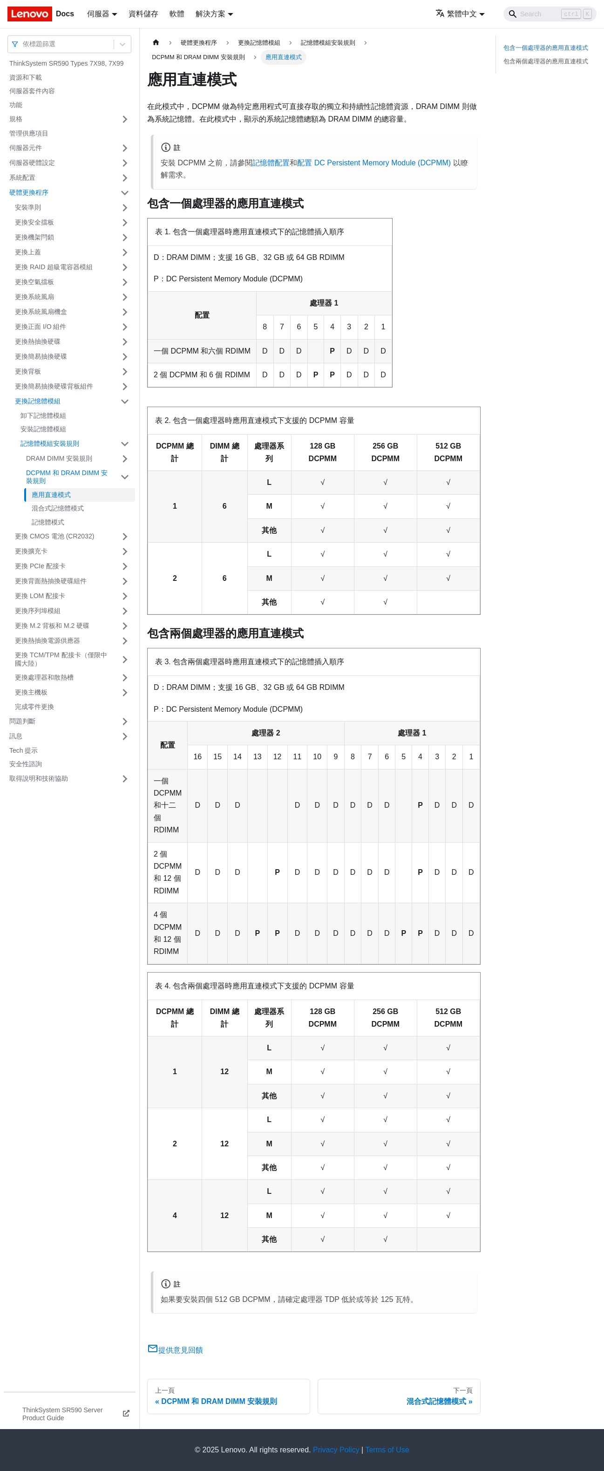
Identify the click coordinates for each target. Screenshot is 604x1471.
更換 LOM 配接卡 (40, 595)
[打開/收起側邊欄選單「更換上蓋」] (125, 252)
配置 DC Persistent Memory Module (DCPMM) (374, 163)
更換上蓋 (28, 252)
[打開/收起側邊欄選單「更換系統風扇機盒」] (125, 312)
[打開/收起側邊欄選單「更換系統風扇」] (125, 297)
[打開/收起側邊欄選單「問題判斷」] (125, 721)
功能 (15, 105)
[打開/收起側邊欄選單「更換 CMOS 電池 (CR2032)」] (125, 536)
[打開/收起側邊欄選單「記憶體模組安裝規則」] (125, 443)
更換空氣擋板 (34, 282)
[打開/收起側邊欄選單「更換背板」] (125, 371)
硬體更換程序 (28, 192)
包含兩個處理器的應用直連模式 (545, 61)
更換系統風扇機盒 (41, 311)
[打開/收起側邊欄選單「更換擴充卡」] (125, 551)
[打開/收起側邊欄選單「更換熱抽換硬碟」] (125, 341)
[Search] (550, 14)
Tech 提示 (23, 750)
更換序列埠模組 (38, 610)
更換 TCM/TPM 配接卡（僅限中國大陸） (61, 659)
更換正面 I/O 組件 (40, 326)
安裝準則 (28, 207)
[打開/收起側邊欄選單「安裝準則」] (125, 207)
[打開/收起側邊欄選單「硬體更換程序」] (125, 192)
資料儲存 (143, 14)
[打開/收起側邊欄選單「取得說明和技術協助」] (125, 778)
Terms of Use (387, 1450)
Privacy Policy (336, 1450)
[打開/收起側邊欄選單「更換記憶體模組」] (125, 401)
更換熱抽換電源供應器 (47, 640)
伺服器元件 (25, 147)
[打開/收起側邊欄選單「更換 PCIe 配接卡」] (125, 566)
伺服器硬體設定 (32, 162)
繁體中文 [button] (456, 14)
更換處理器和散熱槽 (44, 677)
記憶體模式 (48, 522)
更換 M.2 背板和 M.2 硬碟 (52, 625)
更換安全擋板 (34, 222)
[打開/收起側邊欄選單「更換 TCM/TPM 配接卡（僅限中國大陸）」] (125, 659)
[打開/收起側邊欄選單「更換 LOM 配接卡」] (125, 596)
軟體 (177, 14)
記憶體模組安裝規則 (49, 443)
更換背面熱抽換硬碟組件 (51, 581)
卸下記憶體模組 (43, 415)
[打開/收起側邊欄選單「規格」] (125, 119)
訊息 (15, 736)
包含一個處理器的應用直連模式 (545, 47)
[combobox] (24, 44)
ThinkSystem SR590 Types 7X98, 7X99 (66, 63)
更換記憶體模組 (38, 401)
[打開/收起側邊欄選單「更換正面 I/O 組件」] (125, 327)
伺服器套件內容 (32, 91)
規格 (15, 119)
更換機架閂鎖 (34, 237)
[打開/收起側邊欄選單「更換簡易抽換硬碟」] (125, 356)
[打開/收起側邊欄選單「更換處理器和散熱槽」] (125, 677)
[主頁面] (156, 42)
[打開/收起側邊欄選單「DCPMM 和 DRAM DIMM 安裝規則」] (125, 477)
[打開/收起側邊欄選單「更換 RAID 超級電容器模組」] (125, 267)
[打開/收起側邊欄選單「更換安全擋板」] (125, 222)
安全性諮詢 (25, 764)
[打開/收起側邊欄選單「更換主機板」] (125, 692)
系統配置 (22, 177)
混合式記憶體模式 (58, 508)
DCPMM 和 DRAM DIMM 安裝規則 (67, 477)
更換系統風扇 (34, 296)
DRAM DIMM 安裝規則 (59, 458)
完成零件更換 (34, 706)
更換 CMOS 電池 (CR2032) (54, 536)
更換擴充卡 (31, 551)
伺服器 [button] (98, 14)
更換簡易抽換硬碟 (41, 356)
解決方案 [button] (210, 14)
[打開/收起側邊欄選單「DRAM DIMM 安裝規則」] (125, 458)
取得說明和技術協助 (38, 778)
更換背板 (28, 371)
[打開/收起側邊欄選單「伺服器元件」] (125, 148)
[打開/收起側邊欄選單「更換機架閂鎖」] (125, 237)
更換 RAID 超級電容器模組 (54, 267)
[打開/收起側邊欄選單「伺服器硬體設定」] (125, 163)
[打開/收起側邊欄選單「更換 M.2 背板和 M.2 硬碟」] (125, 626)
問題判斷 (22, 721)
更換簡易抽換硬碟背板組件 (54, 386)
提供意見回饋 (175, 1350)
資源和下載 (25, 77)
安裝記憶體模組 (43, 429)
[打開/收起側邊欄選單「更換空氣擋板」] (125, 282)
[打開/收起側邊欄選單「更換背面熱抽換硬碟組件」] (125, 581)
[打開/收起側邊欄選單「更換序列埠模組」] (125, 611)
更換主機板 (31, 692)
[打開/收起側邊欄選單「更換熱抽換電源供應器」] (125, 640)
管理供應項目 (28, 133)
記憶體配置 (271, 163)
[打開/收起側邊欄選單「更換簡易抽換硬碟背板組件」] (125, 386)
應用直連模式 (51, 494)
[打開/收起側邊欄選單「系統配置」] (125, 177)
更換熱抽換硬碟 (38, 341)
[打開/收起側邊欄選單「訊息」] (125, 736)
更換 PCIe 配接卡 (40, 566)
